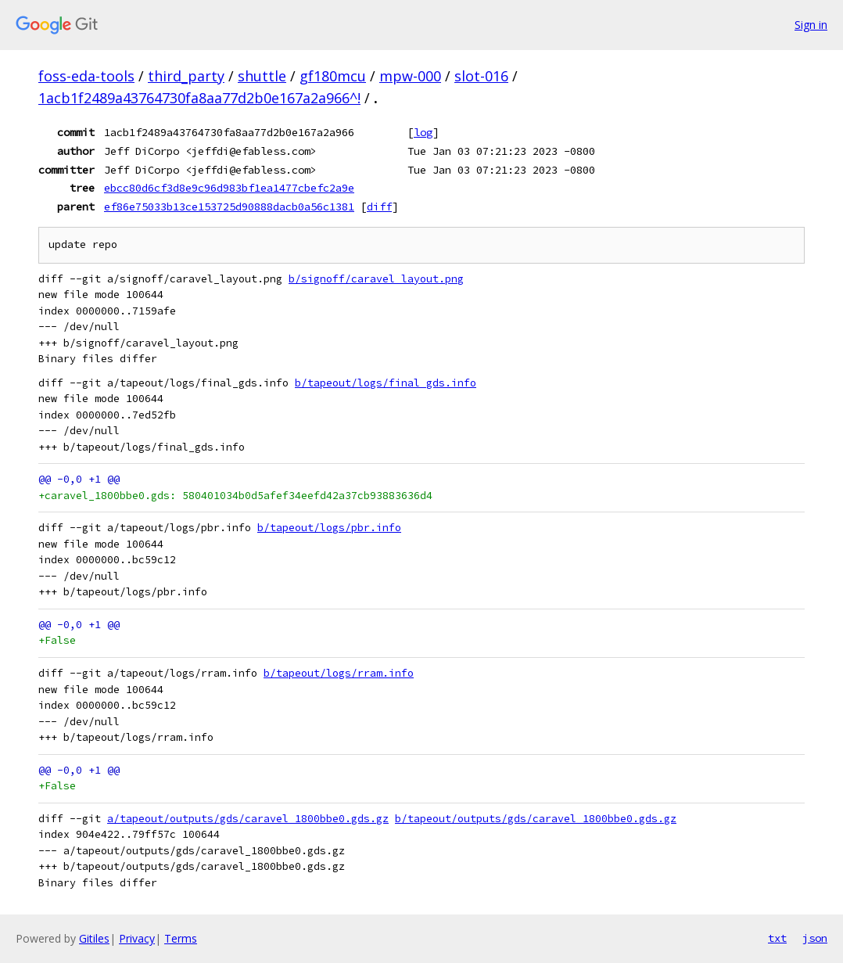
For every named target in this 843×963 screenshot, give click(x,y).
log (423, 132)
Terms (180, 938)
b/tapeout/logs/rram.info (339, 673)
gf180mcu (333, 75)
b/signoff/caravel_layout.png (376, 279)
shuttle (262, 75)
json (814, 938)
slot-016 (481, 75)
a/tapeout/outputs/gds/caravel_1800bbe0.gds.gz (248, 818)
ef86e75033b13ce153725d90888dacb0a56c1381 (229, 206)
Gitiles (94, 938)
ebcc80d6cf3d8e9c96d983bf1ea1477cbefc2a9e (229, 188)
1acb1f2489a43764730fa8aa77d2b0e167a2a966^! (199, 97)
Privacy (137, 938)
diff (379, 206)
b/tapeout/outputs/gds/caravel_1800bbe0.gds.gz (535, 818)
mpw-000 (410, 75)
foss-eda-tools (86, 75)
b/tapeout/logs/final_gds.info (385, 383)
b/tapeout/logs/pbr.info (329, 527)
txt (777, 938)
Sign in (811, 24)
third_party (186, 75)
